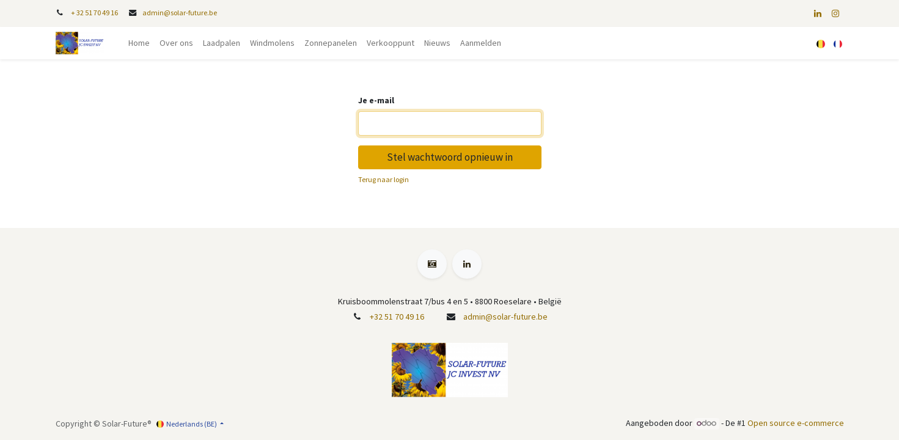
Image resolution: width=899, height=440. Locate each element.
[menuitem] (139, 43)
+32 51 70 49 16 (397, 316)
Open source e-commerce (795, 422)
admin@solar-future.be (179, 12)
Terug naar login (383, 179)
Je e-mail (376, 100)
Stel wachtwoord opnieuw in (450, 157)
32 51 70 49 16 (97, 12)
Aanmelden (480, 42)
